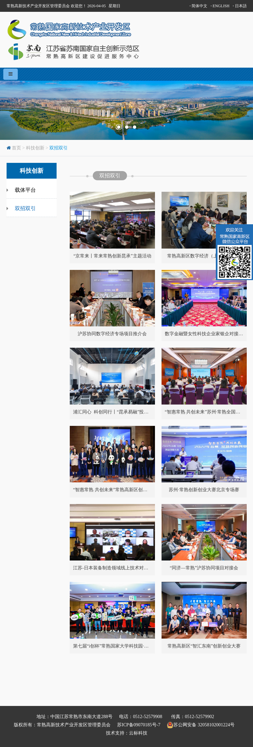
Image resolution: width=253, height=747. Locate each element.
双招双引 (58, 147)
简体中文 (198, 6)
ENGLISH (220, 6)
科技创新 (35, 147)
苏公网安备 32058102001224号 (203, 725)
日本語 (240, 6)
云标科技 (138, 733)
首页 (16, 147)
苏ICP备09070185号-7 (138, 724)
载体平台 (25, 190)
